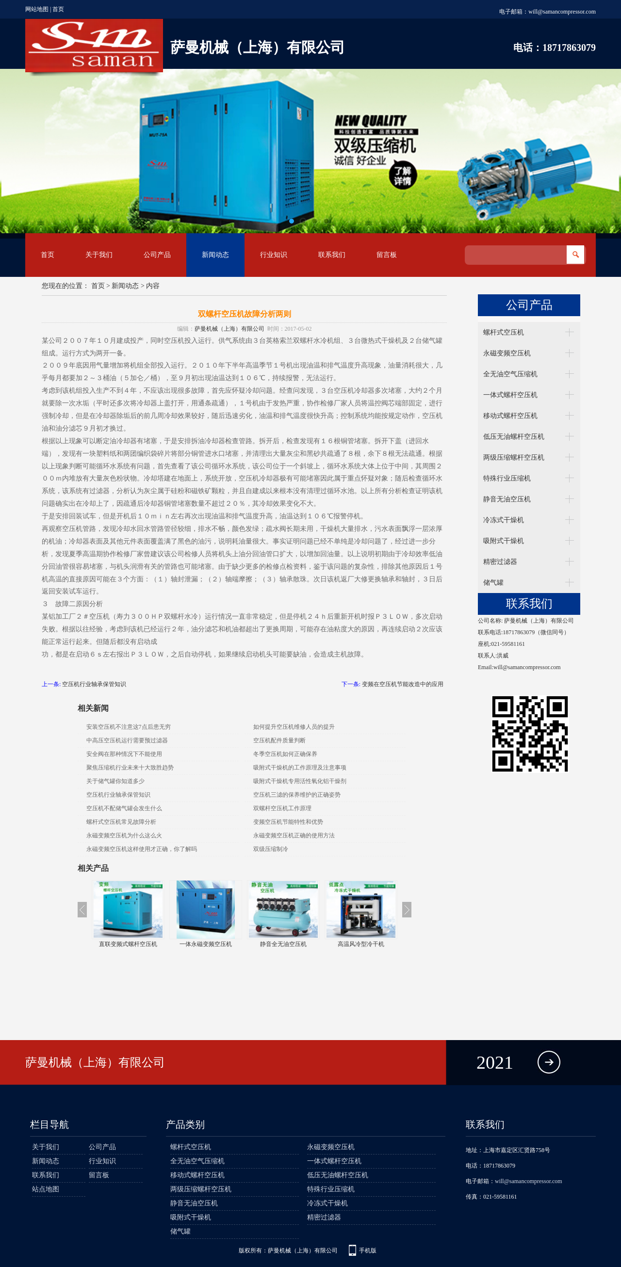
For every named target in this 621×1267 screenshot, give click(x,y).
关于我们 (99, 254)
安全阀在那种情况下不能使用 (124, 754)
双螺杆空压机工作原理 (282, 808)
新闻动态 (215, 254)
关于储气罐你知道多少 (115, 781)
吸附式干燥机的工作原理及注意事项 (299, 767)
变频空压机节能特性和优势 (288, 821)
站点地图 (45, 1189)
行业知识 (273, 254)
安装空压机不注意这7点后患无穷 (128, 726)
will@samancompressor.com (562, 11)
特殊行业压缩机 (507, 478)
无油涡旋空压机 (128, 944)
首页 (58, 9)
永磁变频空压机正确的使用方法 (294, 835)
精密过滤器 (500, 561)
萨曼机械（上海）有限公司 (229, 328)
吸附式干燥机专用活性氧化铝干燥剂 (299, 781)
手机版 (367, 1250)
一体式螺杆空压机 (510, 395)
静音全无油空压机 (361, 944)
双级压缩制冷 (270, 849)
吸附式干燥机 (503, 541)
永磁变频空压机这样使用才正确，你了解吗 (141, 849)
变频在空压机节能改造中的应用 (402, 684)
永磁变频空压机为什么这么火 (124, 835)
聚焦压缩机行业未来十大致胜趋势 (130, 767)
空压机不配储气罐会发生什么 (124, 808)
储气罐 (493, 582)
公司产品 (157, 254)
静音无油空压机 (507, 499)
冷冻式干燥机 (503, 520)
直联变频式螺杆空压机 (206, 944)
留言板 (386, 254)
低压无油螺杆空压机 (513, 436)
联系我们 (331, 254)
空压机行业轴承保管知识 (94, 684)
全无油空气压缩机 (510, 374)
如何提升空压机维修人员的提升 (294, 726)
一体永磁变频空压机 (283, 944)
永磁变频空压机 (507, 353)
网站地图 (37, 9)
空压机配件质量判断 (279, 740)
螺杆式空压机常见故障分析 (121, 821)
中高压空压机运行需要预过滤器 (127, 740)
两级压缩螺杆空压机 (513, 457)
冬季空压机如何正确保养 (285, 754)
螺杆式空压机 (503, 332)
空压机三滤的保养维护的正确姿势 (297, 794)
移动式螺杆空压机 (510, 415)
